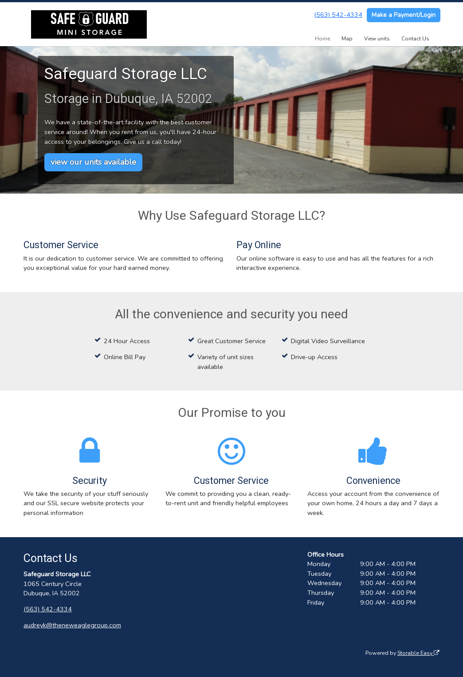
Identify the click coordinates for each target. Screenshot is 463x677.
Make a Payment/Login (404, 15)
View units (377, 38)
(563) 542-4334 (338, 14)
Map (347, 38)
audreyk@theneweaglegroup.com (72, 625)
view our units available (93, 162)
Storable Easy (418, 653)
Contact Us (415, 38)
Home (322, 38)
